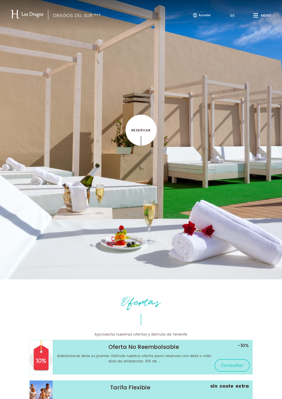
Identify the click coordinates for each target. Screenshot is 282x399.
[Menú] (255, 15)
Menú (266, 15)
